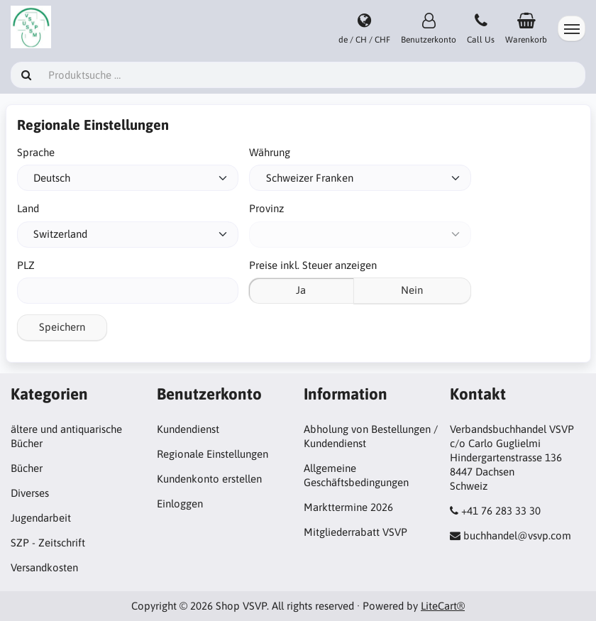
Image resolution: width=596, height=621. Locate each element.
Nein (412, 290)
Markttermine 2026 (348, 507)
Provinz (266, 208)
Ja (301, 290)
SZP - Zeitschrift (48, 543)
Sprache (36, 152)
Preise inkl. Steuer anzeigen (313, 265)
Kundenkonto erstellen (209, 479)
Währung (269, 152)
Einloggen (180, 504)
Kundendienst (188, 429)
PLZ (26, 265)
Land (28, 208)
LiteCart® (443, 606)
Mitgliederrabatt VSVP (355, 532)
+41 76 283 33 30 (501, 511)
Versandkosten (44, 567)
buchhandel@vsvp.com (517, 535)
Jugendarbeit (41, 518)
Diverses (30, 493)
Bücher (27, 468)
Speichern (62, 327)
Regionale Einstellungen (212, 454)
